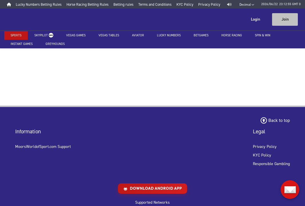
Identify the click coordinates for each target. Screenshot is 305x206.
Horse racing (231, 35)
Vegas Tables (109, 35)
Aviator (138, 35)
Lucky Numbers (169, 35)
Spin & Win (262, 35)
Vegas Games (76, 35)
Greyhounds (55, 44)
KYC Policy (262, 154)
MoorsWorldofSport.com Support (43, 146)
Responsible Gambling (271, 163)
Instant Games (22, 44)
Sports (16, 35)
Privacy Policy (265, 146)
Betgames (201, 35)
